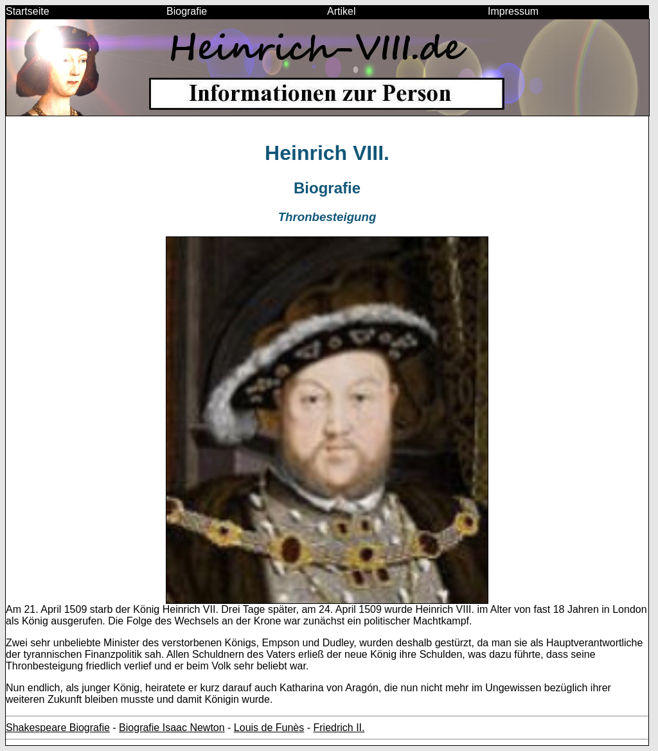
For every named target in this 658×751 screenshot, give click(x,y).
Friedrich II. (338, 727)
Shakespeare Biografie (58, 727)
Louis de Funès (269, 727)
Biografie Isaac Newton (172, 727)
